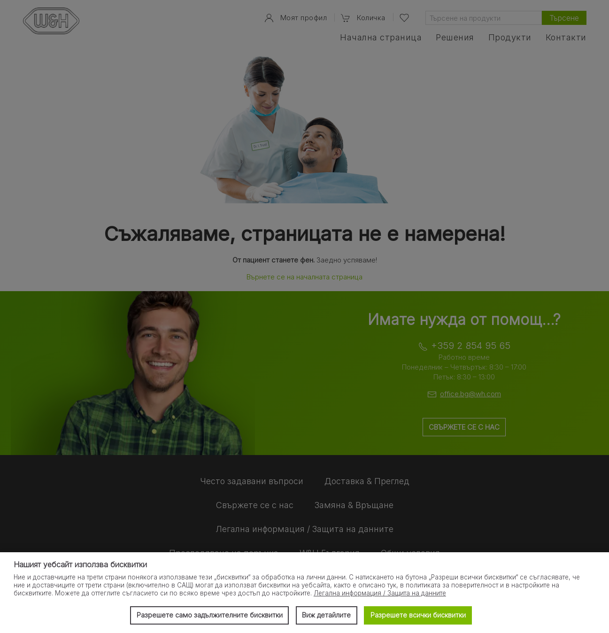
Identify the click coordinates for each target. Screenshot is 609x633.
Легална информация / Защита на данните (380, 593)
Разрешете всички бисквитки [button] (418, 615)
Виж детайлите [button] (326, 615)
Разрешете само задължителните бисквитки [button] (210, 615)
